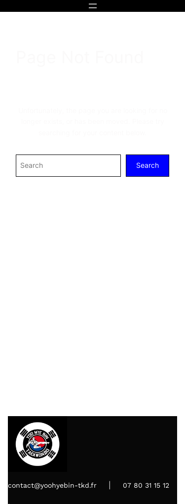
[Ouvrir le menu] (93, 6)
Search (147, 165)
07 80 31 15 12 (146, 485)
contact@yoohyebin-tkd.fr (52, 485)
